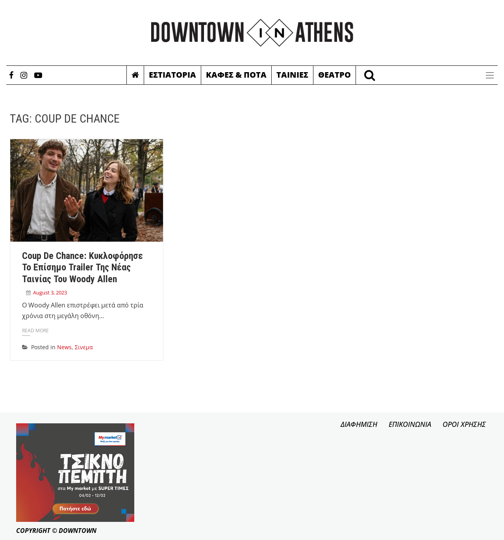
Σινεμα (84, 347)
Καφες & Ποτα (236, 74)
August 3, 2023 (50, 292)
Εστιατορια (172, 74)
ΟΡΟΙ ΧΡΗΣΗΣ (464, 424)
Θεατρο (334, 74)
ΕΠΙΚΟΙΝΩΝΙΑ (410, 424)
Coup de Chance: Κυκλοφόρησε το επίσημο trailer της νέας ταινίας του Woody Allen (82, 267)
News (64, 347)
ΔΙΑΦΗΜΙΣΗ (359, 424)
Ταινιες (292, 74)
